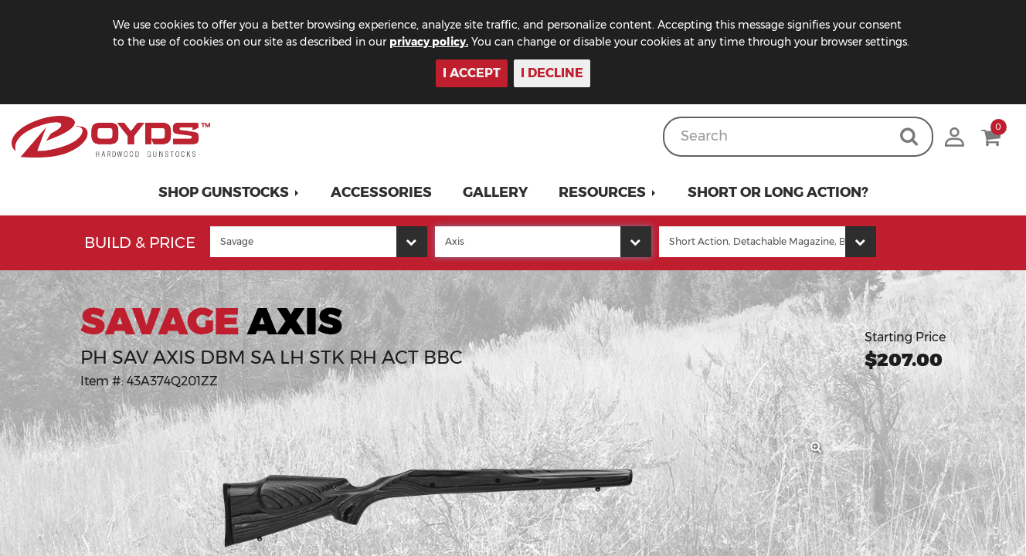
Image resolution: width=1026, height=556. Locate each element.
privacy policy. (428, 42)
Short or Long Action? (778, 192)
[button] (229, 192)
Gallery (495, 192)
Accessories (381, 192)
